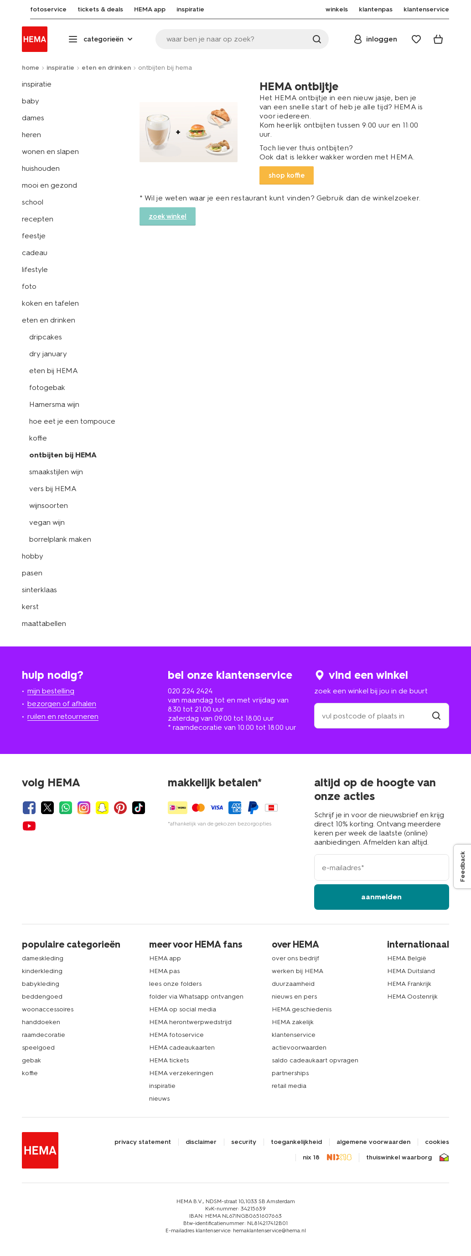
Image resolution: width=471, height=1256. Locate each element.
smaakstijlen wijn (56, 471)
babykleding (40, 984)
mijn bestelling (50, 691)
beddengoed (42, 996)
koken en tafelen (50, 303)
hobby (32, 556)
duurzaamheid (293, 984)
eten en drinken (106, 68)
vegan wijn (47, 522)
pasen (32, 573)
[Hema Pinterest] (120, 807)
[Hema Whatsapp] (65, 807)
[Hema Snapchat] (102, 807)
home (30, 68)
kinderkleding (42, 971)
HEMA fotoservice (176, 1035)
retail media (289, 1086)
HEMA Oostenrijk (412, 996)
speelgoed (38, 1047)
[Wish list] (416, 39)
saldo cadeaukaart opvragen (315, 1060)
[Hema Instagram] (84, 807)
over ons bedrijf (295, 958)
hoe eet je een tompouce (72, 421)
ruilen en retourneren (62, 716)
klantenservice (294, 1035)
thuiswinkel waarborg (399, 1157)
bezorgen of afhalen (61, 703)
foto (29, 286)
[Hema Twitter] (47, 807)
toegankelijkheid (296, 1142)
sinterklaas (39, 589)
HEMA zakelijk (293, 1022)
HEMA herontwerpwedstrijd (190, 1022)
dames (33, 117)
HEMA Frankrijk (409, 984)
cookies (437, 1142)
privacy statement (142, 1142)
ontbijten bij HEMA (63, 455)
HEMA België (406, 958)
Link (343, 132)
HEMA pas (164, 971)
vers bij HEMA (53, 488)
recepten (37, 219)
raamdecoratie (43, 1035)
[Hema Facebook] (29, 807)
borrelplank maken (60, 539)
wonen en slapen (50, 151)
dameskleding (42, 958)
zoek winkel (167, 216)
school (32, 202)
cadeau (34, 252)
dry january (48, 353)
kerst (30, 606)
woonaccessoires (47, 1009)
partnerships (290, 1073)
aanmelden (381, 896)
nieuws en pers (294, 996)
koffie (38, 438)
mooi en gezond (49, 185)
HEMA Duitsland (411, 971)
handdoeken (41, 1022)
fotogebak (47, 387)
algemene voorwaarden (373, 1142)
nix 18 (311, 1157)
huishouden (41, 168)
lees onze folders (175, 984)
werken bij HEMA (297, 971)
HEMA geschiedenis (301, 1009)
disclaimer (201, 1142)
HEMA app (165, 958)
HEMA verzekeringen (181, 1073)
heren (31, 134)
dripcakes (45, 337)
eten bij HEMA (53, 370)
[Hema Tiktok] (138, 807)
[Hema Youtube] (29, 826)
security (243, 1142)
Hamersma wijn (54, 404)
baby (30, 101)
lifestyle (35, 269)
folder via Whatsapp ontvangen (196, 996)
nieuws (159, 1098)
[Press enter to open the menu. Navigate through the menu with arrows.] (101, 39)
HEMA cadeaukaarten (182, 1047)
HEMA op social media (182, 1009)
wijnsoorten (48, 505)
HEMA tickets (169, 1060)
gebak (31, 1060)
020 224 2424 (190, 691)
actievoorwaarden (299, 1047)
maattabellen (44, 623)
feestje (34, 235)
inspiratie (60, 68)
